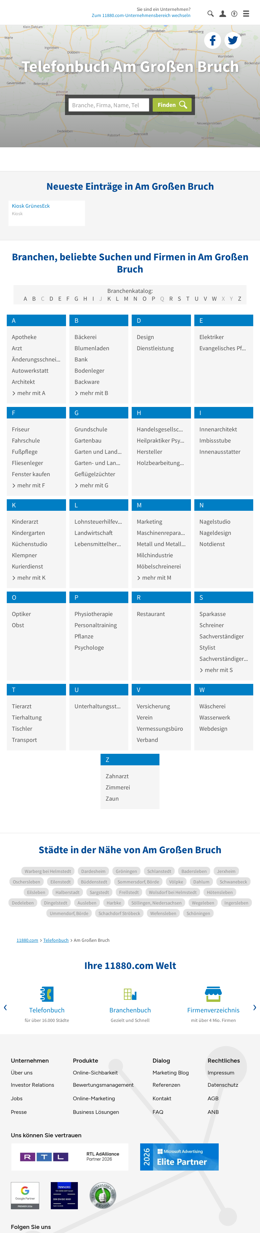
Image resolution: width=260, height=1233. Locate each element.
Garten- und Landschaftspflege (99, 463)
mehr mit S (216, 670)
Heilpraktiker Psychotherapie (161, 440)
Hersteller (149, 451)
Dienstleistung (155, 348)
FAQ (157, 1112)
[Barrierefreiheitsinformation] (237, 13)
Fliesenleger (27, 463)
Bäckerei (85, 337)
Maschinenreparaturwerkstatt (161, 533)
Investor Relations (32, 1085)
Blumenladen (91, 348)
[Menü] (249, 13)
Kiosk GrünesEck (31, 205)
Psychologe (89, 647)
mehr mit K (28, 577)
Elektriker (211, 337)
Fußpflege (25, 451)
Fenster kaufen (31, 474)
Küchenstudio (29, 544)
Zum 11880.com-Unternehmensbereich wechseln (141, 15)
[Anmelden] (225, 13)
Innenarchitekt (218, 429)
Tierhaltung (27, 717)
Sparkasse (212, 614)
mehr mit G (91, 485)
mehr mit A (28, 393)
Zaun (112, 798)
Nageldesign (215, 533)
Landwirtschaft (93, 533)
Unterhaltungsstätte (99, 706)
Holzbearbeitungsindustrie (161, 463)
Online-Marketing (94, 1098)
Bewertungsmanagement (103, 1085)
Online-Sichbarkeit (95, 1072)
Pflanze (83, 636)
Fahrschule (26, 440)
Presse (19, 1112)
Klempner (24, 555)
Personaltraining (95, 625)
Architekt (23, 382)
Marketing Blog (170, 1072)
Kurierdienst (27, 566)
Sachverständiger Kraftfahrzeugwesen (223, 658)
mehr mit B (91, 393)
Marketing (149, 521)
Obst (18, 625)
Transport (24, 740)
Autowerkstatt (30, 370)
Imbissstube (215, 440)
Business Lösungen (96, 1112)
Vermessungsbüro (160, 728)
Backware (87, 382)
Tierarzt (21, 706)
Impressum (221, 1072)
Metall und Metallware (161, 544)
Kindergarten (28, 533)
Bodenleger (89, 370)
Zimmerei (118, 787)
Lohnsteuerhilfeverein (99, 521)
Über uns (21, 1072)
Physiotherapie (93, 614)
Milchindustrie (155, 555)
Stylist (207, 647)
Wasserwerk (214, 717)
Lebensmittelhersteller (99, 544)
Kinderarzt (25, 521)
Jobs (16, 1098)
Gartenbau (88, 440)
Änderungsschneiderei (36, 359)
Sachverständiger (221, 636)
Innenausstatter (219, 451)
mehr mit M (154, 577)
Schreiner (211, 625)
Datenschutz (223, 1085)
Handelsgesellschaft (161, 429)
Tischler (22, 728)
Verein (145, 717)
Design (145, 337)
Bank (81, 359)
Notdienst (212, 544)
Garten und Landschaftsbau (99, 451)
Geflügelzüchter (94, 474)
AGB (213, 1098)
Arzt (17, 348)
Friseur (20, 429)
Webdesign (213, 728)
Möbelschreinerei (159, 566)
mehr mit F (28, 485)
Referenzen (166, 1085)
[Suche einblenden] (213, 13)
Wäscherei (212, 706)
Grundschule (90, 429)
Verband (147, 740)
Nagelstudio (215, 521)
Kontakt (161, 1098)
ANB (213, 1112)
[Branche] (108, 105)
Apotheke (24, 337)
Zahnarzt (117, 776)
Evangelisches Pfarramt (223, 348)
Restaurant (151, 614)
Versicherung (153, 706)
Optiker (21, 614)
